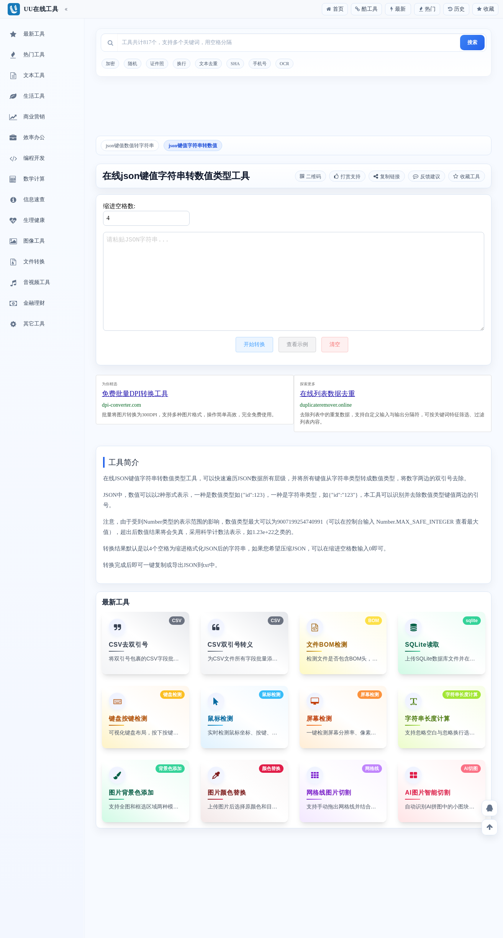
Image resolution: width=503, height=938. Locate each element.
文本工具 (26, 76)
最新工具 (26, 34)
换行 (181, 63)
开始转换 (254, 344)
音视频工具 (29, 283)
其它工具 (26, 324)
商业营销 (26, 117)
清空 (334, 344)
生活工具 (26, 97)
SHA (235, 63)
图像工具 (26, 241)
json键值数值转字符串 (130, 145)
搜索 (472, 42)
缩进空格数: (146, 214)
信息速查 (26, 200)
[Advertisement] (294, 109)
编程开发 (26, 159)
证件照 (157, 63)
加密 (110, 63)
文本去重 (208, 63)
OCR (284, 63)
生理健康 (26, 221)
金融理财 (26, 304)
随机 (132, 63)
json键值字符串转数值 (193, 145)
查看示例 (297, 344)
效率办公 (26, 138)
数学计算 (26, 179)
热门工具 (26, 55)
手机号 (260, 63)
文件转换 (26, 262)
